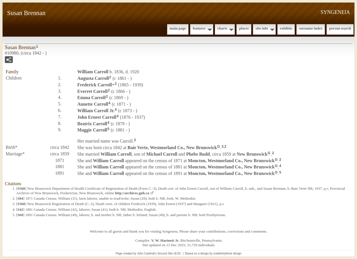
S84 (20, 198)
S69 (20, 215)
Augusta (93, 78)
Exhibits (286, 28)
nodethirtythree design (227, 253)
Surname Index (310, 28)
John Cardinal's (147, 253)
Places (244, 28)
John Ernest (96, 117)
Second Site (165, 253)
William (92, 71)
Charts (222, 28)
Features (199, 28)
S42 (20, 209)
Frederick (94, 84)
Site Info (262, 28)
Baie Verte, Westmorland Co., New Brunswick (172, 147)
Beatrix (92, 123)
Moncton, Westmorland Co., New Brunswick (231, 160)
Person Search (340, 28)
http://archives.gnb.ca (132, 193)
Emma (91, 97)
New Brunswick (252, 154)
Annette (92, 104)
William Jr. (96, 110)
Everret (92, 91)
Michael (161, 154)
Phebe (198, 154)
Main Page (178, 28)
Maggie (92, 130)
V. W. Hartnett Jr (164, 240)
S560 (21, 188)
